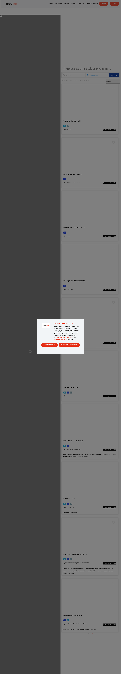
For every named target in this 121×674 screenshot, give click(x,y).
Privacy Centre (60, 337)
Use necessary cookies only (69, 344)
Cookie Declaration (59, 339)
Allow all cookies (49, 344)
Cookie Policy (69, 337)
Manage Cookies (60, 349)
